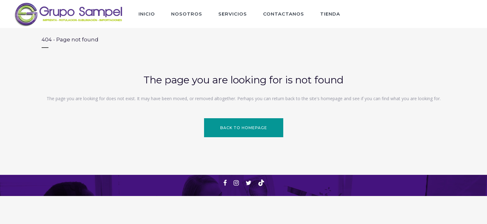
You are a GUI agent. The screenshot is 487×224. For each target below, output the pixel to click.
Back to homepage (243, 127)
